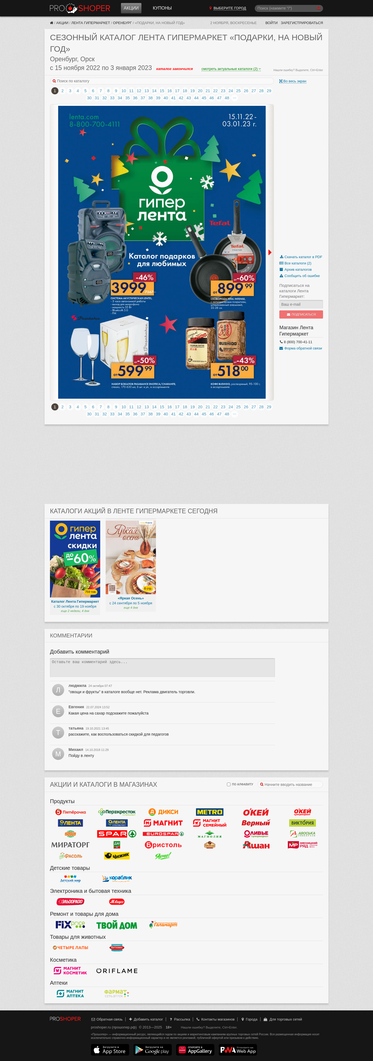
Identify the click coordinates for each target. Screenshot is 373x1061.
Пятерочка (70, 812)
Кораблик (117, 878)
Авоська (302, 834)
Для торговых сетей (282, 1019)
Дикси (163, 812)
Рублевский (210, 845)
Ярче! (163, 855)
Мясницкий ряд (302, 845)
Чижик (117, 855)
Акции (131, 8)
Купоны (162, 8)
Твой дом (117, 924)
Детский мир (70, 878)
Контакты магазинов (215, 1019)
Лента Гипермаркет (90, 23)
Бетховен (117, 947)
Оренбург (122, 23)
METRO (210, 812)
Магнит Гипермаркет (210, 823)
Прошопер (80, 8)
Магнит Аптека (70, 993)
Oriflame (117, 970)
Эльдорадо (70, 901)
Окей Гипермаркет (256, 812)
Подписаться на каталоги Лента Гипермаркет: (294, 291)
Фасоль (70, 855)
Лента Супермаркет (117, 823)
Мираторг (70, 845)
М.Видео (117, 901)
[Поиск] (289, 8)
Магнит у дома (163, 823)
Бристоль (163, 845)
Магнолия (210, 834)
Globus (70, 834)
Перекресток (117, 812)
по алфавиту (240, 784)
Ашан (256, 845)
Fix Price (70, 924)
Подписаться (301, 314)
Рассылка (179, 1019)
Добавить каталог (145, 1019)
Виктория (302, 823)
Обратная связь (107, 1019)
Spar (117, 834)
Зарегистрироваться (302, 23)
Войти (271, 23)
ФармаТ (117, 993)
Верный (256, 823)
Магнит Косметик (70, 970)
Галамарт (163, 924)
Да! (117, 845)
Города (248, 1019)
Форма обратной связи (300, 348)
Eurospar (163, 834)
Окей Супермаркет (302, 812)
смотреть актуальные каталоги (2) (231, 69)
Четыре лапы (70, 947)
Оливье (256, 834)
